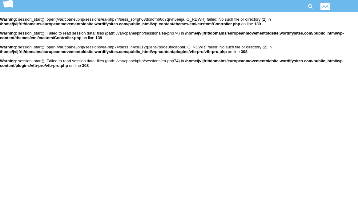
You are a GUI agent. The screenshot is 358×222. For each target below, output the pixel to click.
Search (310, 6)
